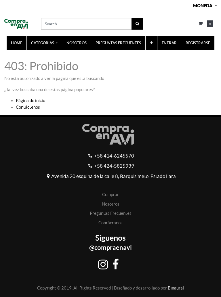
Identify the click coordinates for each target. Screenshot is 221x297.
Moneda (202, 5)
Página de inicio (30, 100)
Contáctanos (110, 222)
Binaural (176, 287)
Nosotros (110, 204)
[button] (151, 43)
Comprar (110, 194)
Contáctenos (28, 107)
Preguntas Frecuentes (111, 213)
